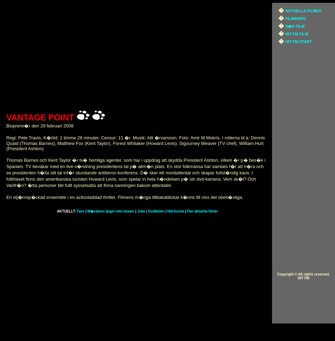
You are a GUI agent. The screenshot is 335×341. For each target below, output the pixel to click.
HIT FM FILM (296, 34)
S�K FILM (295, 26)
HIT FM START (298, 42)
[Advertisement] (137, 55)
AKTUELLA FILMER (303, 11)
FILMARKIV (295, 18)
